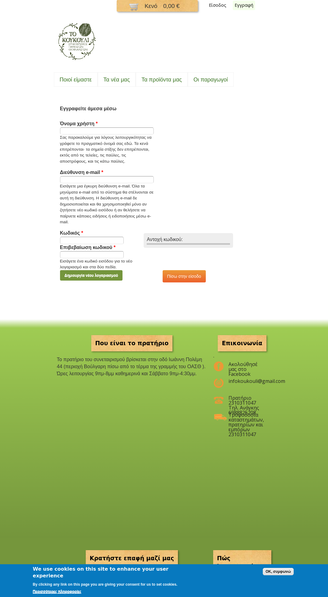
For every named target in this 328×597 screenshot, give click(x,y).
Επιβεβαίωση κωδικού (88, 247)
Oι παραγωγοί (211, 80)
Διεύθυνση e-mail (82, 172)
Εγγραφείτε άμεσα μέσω (88, 108)
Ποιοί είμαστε (76, 80)
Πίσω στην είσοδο (184, 276)
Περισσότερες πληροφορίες (57, 591)
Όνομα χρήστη (79, 123)
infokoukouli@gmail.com (246, 381)
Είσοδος (217, 5)
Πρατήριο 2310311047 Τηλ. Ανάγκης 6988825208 (243, 400)
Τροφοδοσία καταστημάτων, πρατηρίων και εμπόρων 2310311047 (246, 417)
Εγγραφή (244, 5)
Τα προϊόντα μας (161, 80)
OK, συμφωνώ (278, 571)
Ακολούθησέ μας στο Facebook (243, 366)
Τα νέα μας (117, 80)
